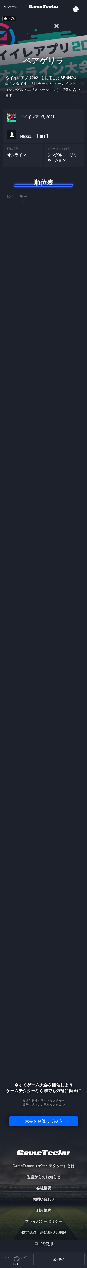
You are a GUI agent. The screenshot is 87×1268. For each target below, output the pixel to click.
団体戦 (34, 136)
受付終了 (58, 1259)
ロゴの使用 (43, 1244)
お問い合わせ (43, 1199)
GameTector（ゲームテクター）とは (43, 1166)
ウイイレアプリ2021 (37, 117)
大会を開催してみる (43, 1121)
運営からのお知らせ (43, 1177)
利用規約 (43, 1210)
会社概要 (43, 1188)
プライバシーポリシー (43, 1221)
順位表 (43, 182)
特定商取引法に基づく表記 (43, 1233)
